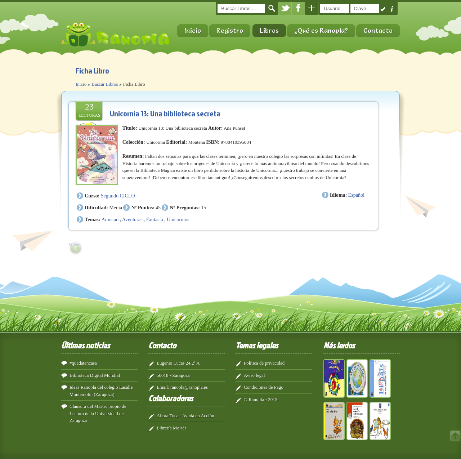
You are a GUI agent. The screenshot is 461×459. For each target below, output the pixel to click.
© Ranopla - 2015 (260, 399)
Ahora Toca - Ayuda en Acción (185, 415)
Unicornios (178, 219)
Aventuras (132, 219)
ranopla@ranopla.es (189, 387)
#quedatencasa (83, 363)
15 (203, 207)
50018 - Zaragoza (173, 375)
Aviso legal (254, 375)
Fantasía (154, 219)
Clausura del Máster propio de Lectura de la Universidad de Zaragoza (98, 413)
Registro (229, 30)
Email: (163, 387)
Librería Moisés (172, 428)
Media (115, 207)
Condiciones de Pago (263, 387)
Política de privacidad (264, 363)
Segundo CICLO (118, 196)
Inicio (192, 30)
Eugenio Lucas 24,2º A (178, 363)
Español (356, 195)
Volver (74, 244)
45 (158, 207)
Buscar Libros (104, 84)
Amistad (110, 219)
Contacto (378, 30)
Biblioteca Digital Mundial (95, 375)
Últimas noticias (85, 345)
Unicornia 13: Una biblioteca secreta (165, 113)
